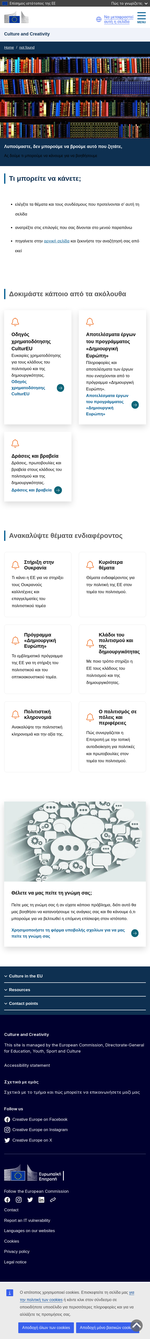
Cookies (11, 1241)
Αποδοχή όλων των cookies (46, 1328)
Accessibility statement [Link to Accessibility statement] (27, 1065)
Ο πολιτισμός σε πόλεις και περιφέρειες (118, 717)
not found (27, 47)
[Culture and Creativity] (16, 17)
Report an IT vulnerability (27, 1220)
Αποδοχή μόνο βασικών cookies (108, 1328)
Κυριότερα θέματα (111, 564)
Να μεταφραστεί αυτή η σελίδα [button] (118, 19)
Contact (11, 1210)
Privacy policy (17, 1251)
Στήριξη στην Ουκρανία (39, 564)
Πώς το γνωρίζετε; (129, 3)
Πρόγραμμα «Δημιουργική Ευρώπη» (40, 640)
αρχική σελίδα (57, 241)
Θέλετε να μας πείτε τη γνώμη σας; (51, 893)
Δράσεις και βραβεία (35, 455)
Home (9, 47)
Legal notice (15, 1262)
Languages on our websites (29, 1230)
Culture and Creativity (26, 1034)
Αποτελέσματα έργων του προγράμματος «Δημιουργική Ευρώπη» (111, 345)
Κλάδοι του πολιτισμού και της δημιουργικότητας (119, 643)
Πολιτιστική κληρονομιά (37, 714)
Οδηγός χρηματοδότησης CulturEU (31, 341)
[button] (99, 19)
